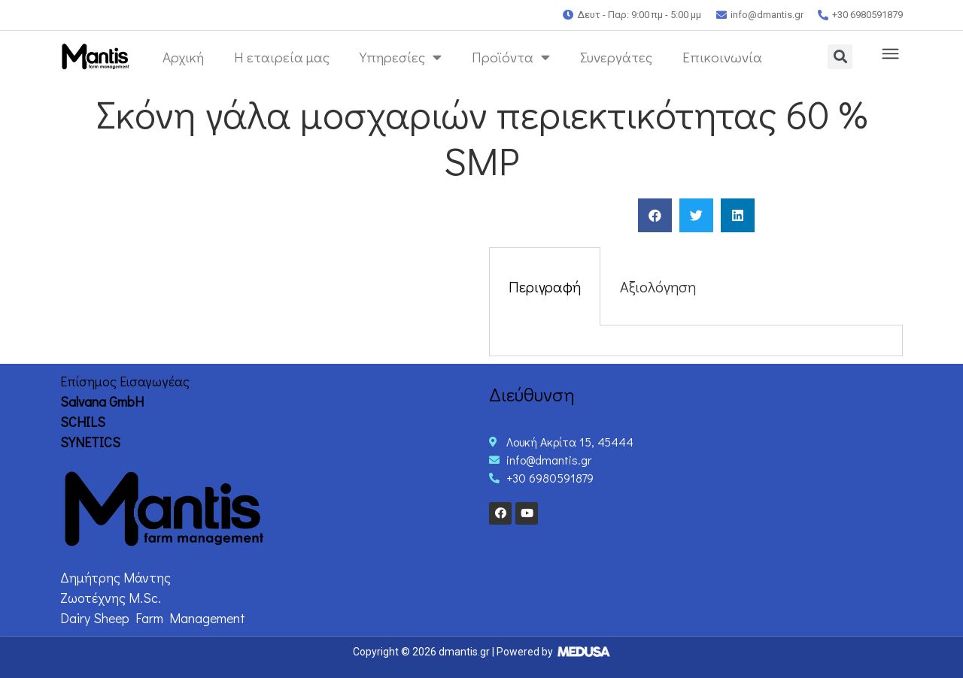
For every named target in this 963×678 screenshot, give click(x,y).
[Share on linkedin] (738, 215)
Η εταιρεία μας (282, 56)
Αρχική (183, 56)
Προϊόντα (511, 56)
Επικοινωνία (722, 56)
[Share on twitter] (696, 215)
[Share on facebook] (655, 215)
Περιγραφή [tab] (545, 286)
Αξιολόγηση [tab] (658, 286)
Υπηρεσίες (401, 56)
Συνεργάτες (616, 56)
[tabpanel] (696, 340)
